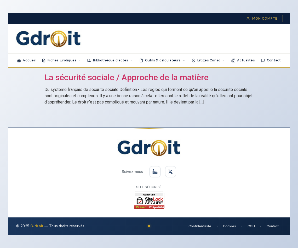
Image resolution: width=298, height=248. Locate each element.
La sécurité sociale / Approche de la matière (126, 77)
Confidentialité (199, 226)
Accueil (26, 60)
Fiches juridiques (61, 60)
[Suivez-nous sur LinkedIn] (155, 171)
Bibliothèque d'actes (110, 60)
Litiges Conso (208, 60)
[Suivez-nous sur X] (170, 171)
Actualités (243, 60)
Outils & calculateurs (162, 60)
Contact (271, 60)
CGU (251, 226)
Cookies (229, 226)
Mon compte (261, 18)
